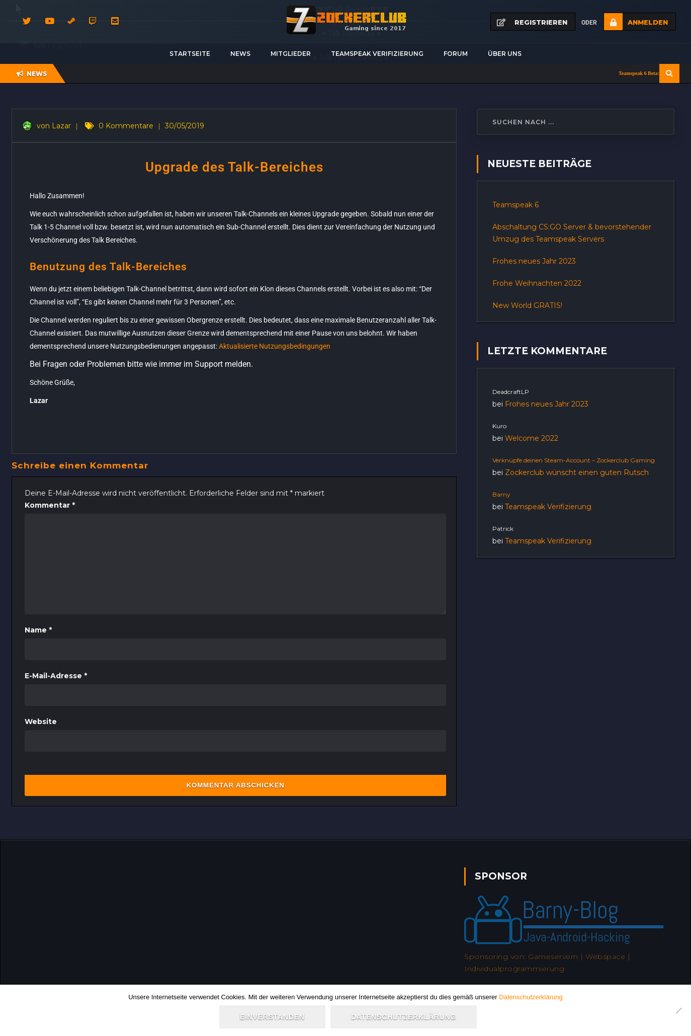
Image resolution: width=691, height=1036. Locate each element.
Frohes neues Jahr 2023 (534, 261)
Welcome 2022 (531, 438)
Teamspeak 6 (515, 204)
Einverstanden (272, 1017)
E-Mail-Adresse (56, 675)
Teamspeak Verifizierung (377, 53)
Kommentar (50, 505)
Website (41, 721)
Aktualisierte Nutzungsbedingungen (274, 346)
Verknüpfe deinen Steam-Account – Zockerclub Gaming (573, 460)
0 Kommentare (126, 125)
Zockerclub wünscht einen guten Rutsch (577, 472)
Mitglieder (291, 53)
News (240, 53)
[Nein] (678, 1010)
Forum (456, 53)
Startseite (189, 53)
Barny (501, 494)
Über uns (505, 53)
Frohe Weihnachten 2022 (536, 283)
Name (38, 629)
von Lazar (46, 125)
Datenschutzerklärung (530, 997)
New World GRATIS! (527, 305)
